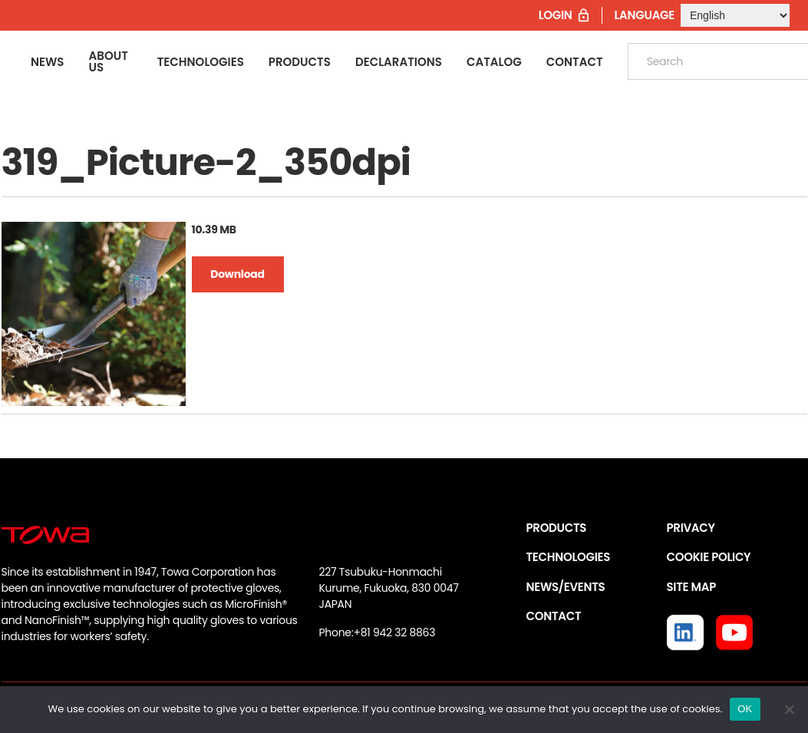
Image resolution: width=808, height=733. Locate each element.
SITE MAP (691, 587)
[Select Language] (735, 15)
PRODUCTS (556, 528)
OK (744, 709)
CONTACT (554, 616)
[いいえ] (788, 709)
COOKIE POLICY (709, 557)
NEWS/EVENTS (565, 587)
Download (237, 274)
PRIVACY (691, 528)
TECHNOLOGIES (568, 557)
